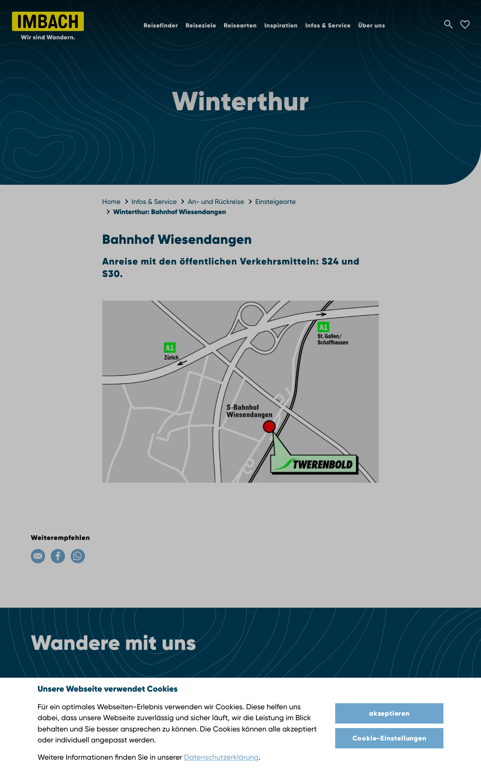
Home (111, 202)
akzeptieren (389, 713)
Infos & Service (328, 25)
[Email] (38, 556)
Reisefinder (161, 25)
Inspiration (281, 25)
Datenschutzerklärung (221, 757)
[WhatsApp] (78, 556)
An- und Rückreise (216, 202)
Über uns (371, 25)
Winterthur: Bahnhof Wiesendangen (169, 212)
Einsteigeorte (275, 202)
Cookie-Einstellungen (389, 738)
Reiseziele (201, 25)
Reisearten (240, 25)
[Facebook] (58, 556)
